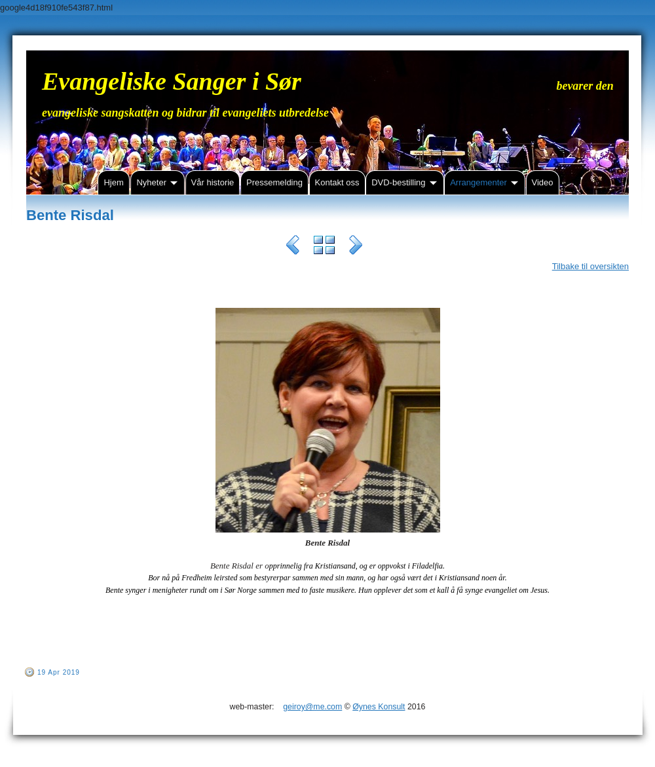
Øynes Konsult (378, 706)
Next (356, 247)
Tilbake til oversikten (590, 266)
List (324, 247)
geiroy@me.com (312, 706)
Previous (293, 247)
